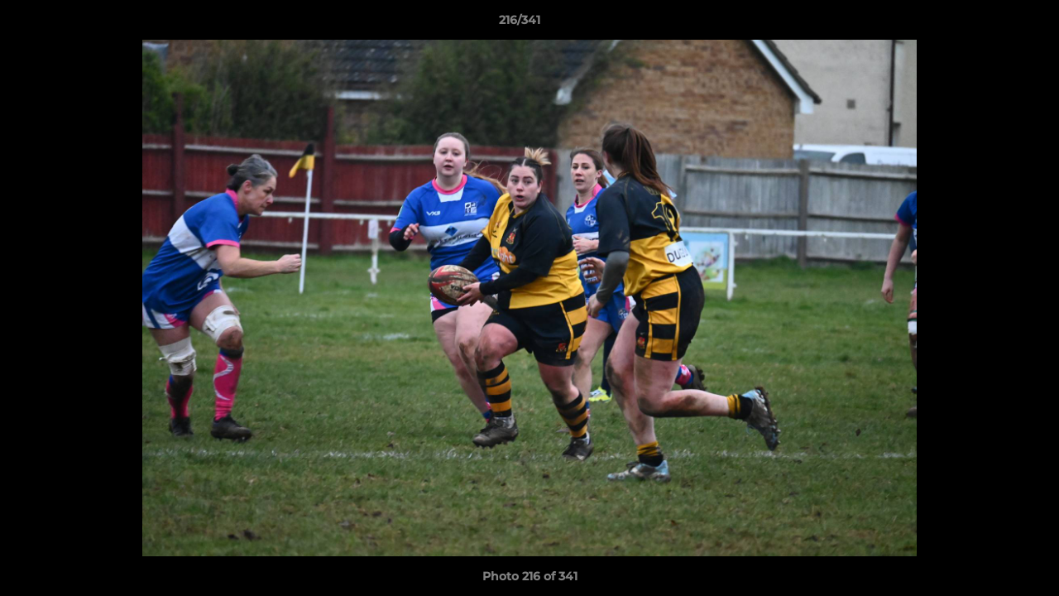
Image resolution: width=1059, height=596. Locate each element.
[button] (989, 24)
